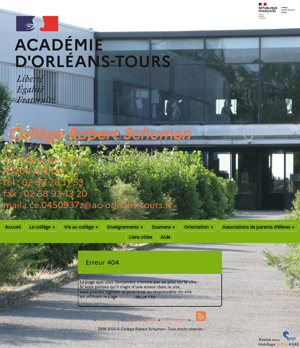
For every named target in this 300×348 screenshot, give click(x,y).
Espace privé (172, 319)
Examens (164, 227)
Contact (127, 296)
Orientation (199, 227)
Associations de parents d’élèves (258, 227)
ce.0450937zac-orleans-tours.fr (100, 205)
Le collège (42, 227)
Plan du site (106, 319)
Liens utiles (140, 237)
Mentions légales (139, 319)
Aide (165, 237)
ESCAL (282, 344)
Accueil (13, 227)
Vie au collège (81, 227)
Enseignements (125, 227)
